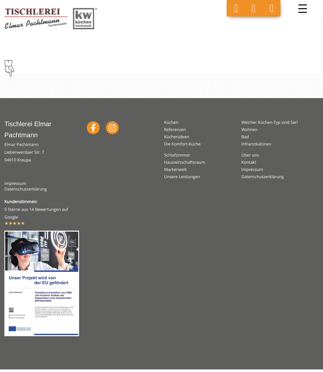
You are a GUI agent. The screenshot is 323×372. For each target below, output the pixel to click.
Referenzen (175, 129)
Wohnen (249, 129)
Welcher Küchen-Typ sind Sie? (269, 122)
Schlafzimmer (177, 155)
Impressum (15, 183)
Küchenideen (176, 137)
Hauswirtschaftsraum (184, 162)
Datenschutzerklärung (25, 189)
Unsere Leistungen (182, 176)
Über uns (250, 155)
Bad (245, 137)
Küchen (171, 122)
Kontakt (248, 162)
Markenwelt (175, 169)
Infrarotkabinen (256, 144)
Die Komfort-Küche (182, 144)
